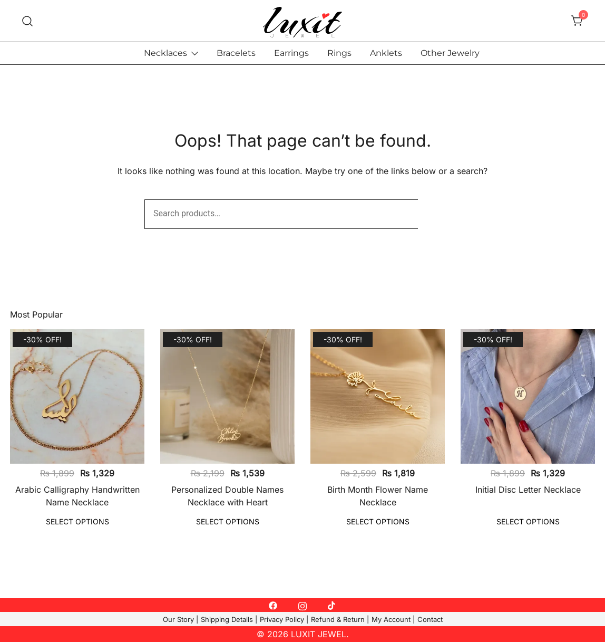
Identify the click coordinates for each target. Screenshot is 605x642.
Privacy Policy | (284, 619)
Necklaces (165, 53)
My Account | (393, 619)
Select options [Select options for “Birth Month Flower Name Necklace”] (377, 521)
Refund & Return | (340, 619)
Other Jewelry (450, 53)
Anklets (386, 53)
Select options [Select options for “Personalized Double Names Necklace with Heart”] (227, 521)
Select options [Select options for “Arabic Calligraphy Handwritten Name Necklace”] (77, 521)
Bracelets (236, 53)
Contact (430, 619)
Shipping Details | (229, 619)
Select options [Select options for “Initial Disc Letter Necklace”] (528, 521)
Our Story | (180, 619)
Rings (339, 53)
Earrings (291, 53)
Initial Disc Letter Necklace (528, 489)
